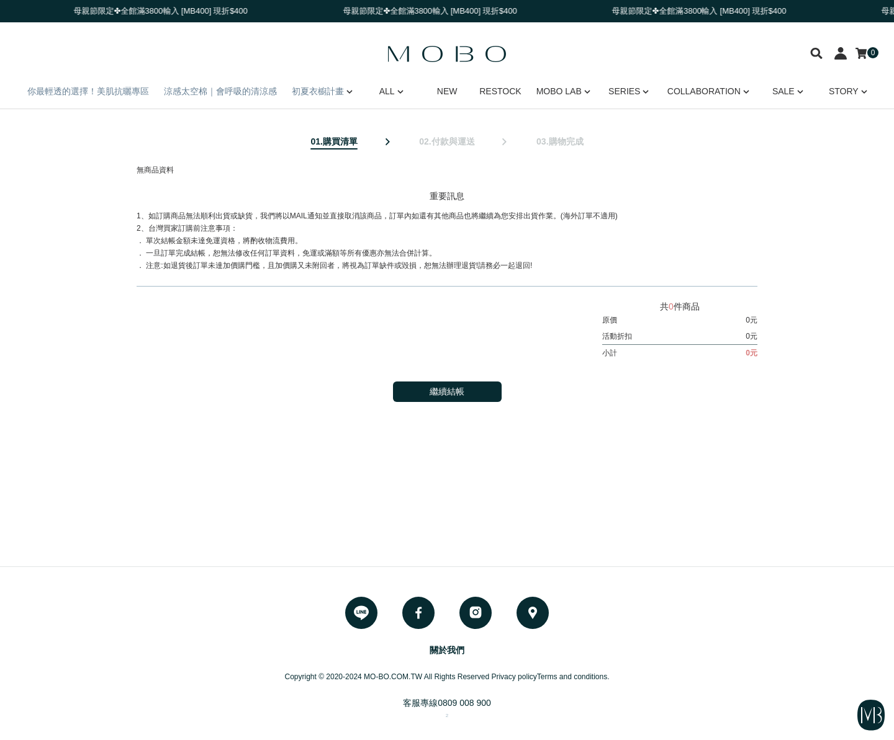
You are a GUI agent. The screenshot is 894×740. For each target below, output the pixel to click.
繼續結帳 (447, 391)
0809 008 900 (464, 703)
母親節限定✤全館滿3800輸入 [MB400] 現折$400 (165, 11)
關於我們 (447, 650)
